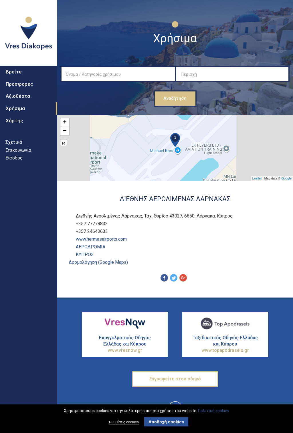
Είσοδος (14, 158)
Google (287, 178)
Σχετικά (13, 142)
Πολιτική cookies (213, 410)
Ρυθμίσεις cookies (124, 422)
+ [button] (65, 122)
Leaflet (257, 178)
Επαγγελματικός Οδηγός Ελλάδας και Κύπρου (125, 344)
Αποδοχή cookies (166, 421)
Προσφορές (19, 84)
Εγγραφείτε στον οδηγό (175, 379)
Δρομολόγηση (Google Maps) (98, 262)
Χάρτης (14, 120)
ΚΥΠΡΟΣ (85, 254)
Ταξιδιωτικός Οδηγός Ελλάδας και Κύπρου (225, 344)
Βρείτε (14, 72)
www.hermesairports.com (101, 239)
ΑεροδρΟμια (90, 247)
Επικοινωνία (18, 150)
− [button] (65, 131)
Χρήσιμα (15, 108)
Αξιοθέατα (18, 96)
